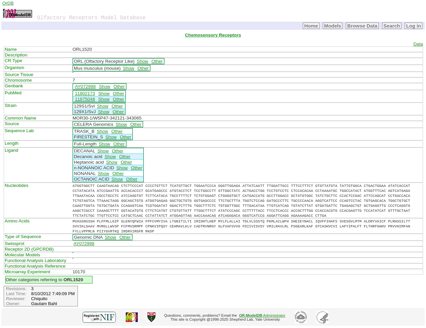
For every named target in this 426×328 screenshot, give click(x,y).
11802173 (85, 93)
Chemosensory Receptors (213, 35)
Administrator (262, 315)
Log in (413, 26)
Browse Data (362, 26)
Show (142, 61)
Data (418, 43)
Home (311, 26)
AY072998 (85, 86)
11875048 (85, 99)
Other (157, 61)
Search (391, 26)
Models (332, 26)
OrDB (8, 3)
